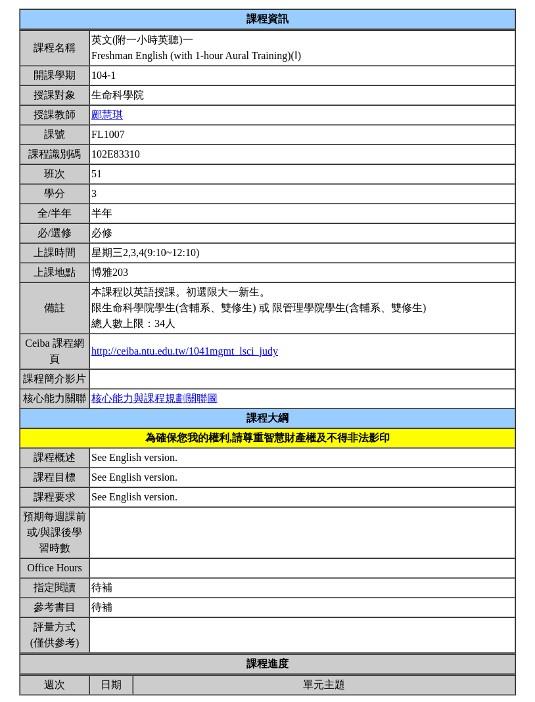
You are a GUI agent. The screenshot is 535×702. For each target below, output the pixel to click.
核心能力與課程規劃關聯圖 (154, 398)
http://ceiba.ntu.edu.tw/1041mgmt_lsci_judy (184, 351)
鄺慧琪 (107, 114)
